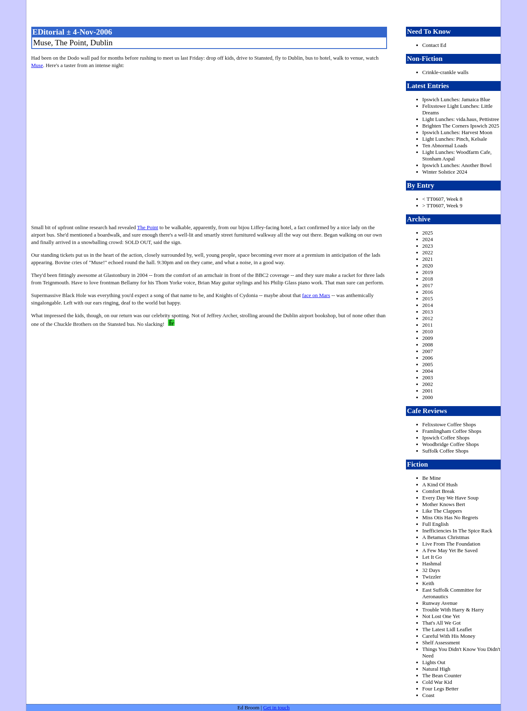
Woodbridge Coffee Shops (450, 444)
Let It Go (432, 557)
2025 (427, 233)
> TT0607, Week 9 (442, 205)
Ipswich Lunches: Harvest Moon (457, 132)
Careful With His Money (449, 636)
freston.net (266, 12)
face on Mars (316, 295)
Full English (435, 524)
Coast (428, 695)
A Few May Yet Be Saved (450, 550)
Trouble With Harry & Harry (453, 609)
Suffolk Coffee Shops (445, 451)
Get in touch (276, 707)
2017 (427, 285)
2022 (427, 252)
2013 (427, 312)
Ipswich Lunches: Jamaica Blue (456, 99)
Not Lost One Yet (441, 616)
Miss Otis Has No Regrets (450, 517)
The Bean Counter (442, 675)
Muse (37, 65)
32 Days (431, 570)
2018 (427, 279)
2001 (427, 391)
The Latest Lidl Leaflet (447, 629)
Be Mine (431, 478)
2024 (427, 239)
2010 (427, 331)
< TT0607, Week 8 (442, 199)
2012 (427, 318)
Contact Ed (434, 45)
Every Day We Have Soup (450, 498)
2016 (427, 292)
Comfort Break (438, 491)
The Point (147, 227)
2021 (427, 259)
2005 (427, 364)
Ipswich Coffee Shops (446, 437)
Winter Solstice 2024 (444, 172)
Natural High (436, 669)
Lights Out (433, 662)
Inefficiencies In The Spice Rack (457, 530)
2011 (427, 325)
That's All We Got (441, 623)
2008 (427, 345)
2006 (427, 358)
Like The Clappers (442, 511)
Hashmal (431, 563)
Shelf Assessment (441, 642)
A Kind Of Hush (440, 484)
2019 (427, 272)
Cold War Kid (437, 682)
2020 (427, 266)
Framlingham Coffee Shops (451, 431)
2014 (427, 305)
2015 (427, 298)
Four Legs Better (440, 688)
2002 (427, 384)
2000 (427, 397)
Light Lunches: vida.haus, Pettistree (460, 119)
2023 (427, 246)
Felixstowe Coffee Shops (449, 424)
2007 (427, 351)
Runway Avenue (439, 603)
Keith (428, 583)
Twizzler (431, 577)
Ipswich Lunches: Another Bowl (457, 165)
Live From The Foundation (451, 544)
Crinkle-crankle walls (445, 72)
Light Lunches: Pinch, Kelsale (454, 139)
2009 (427, 338)
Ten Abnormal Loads (445, 145)
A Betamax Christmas (445, 537)
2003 (427, 377)
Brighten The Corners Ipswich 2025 (460, 126)
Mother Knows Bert (443, 504)
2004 (427, 371)
